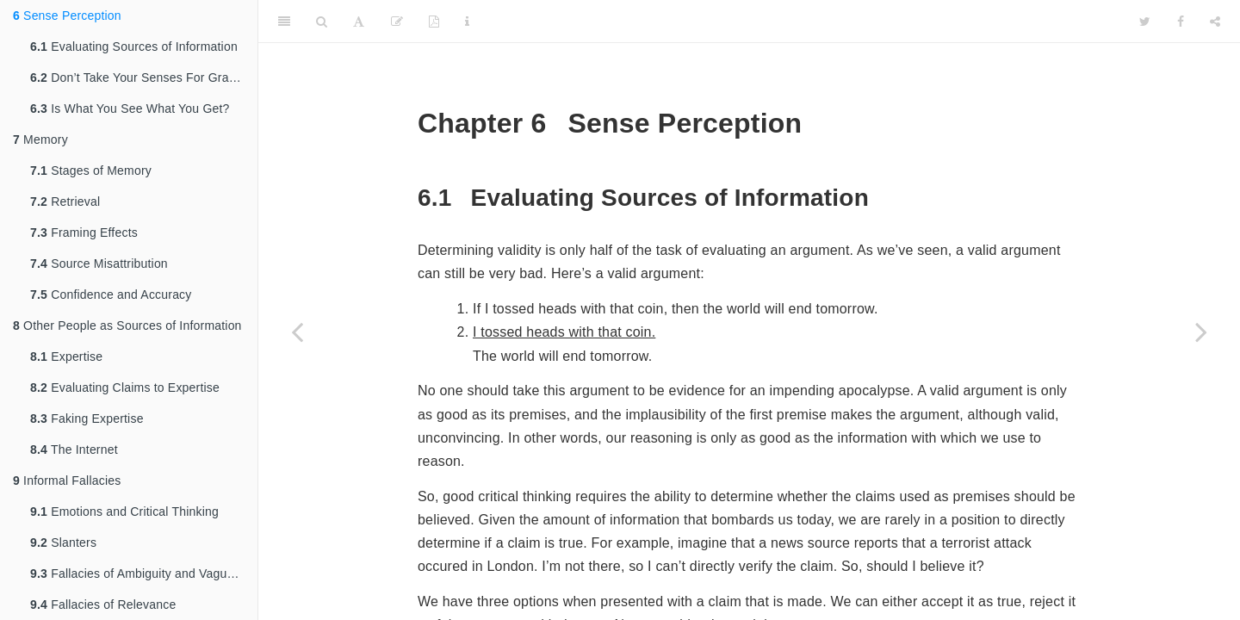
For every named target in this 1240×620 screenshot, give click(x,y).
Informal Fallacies (67, 480)
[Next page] (1201, 331)
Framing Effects (84, 232)
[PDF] (434, 21)
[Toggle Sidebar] (284, 21)
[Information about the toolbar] (467, 21)
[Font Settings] (358, 21)
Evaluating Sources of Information (134, 46)
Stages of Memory (91, 170)
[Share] (1215, 21)
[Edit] (397, 21)
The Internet (74, 449)
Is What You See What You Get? (130, 108)
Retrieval (65, 201)
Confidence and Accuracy (111, 294)
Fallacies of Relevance (103, 604)
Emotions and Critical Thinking (124, 511)
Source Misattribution (99, 263)
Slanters (63, 542)
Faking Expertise (87, 418)
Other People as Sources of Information (127, 325)
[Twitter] (1144, 21)
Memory (40, 139)
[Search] (321, 21)
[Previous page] (297, 331)
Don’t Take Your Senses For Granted (141, 77)
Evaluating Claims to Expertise (125, 387)
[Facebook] (1180, 21)
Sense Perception (67, 15)
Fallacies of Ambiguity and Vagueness (143, 573)
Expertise (66, 356)
